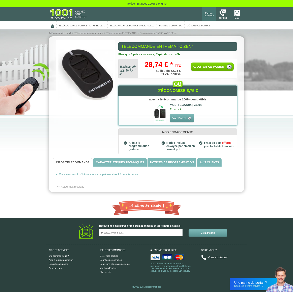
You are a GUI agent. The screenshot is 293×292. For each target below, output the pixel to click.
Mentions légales (108, 268)
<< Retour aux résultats (70, 186)
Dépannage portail (198, 25)
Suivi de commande (58, 264)
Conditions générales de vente (115, 264)
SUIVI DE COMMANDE (170, 25)
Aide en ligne (55, 268)
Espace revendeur (209, 14)
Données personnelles (111, 260)
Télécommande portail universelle (132, 25)
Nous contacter (217, 257)
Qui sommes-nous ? (59, 256)
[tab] (72, 162)
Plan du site (105, 272)
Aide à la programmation (61, 260)
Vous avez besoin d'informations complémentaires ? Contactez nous (98, 174)
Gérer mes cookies (109, 256)
